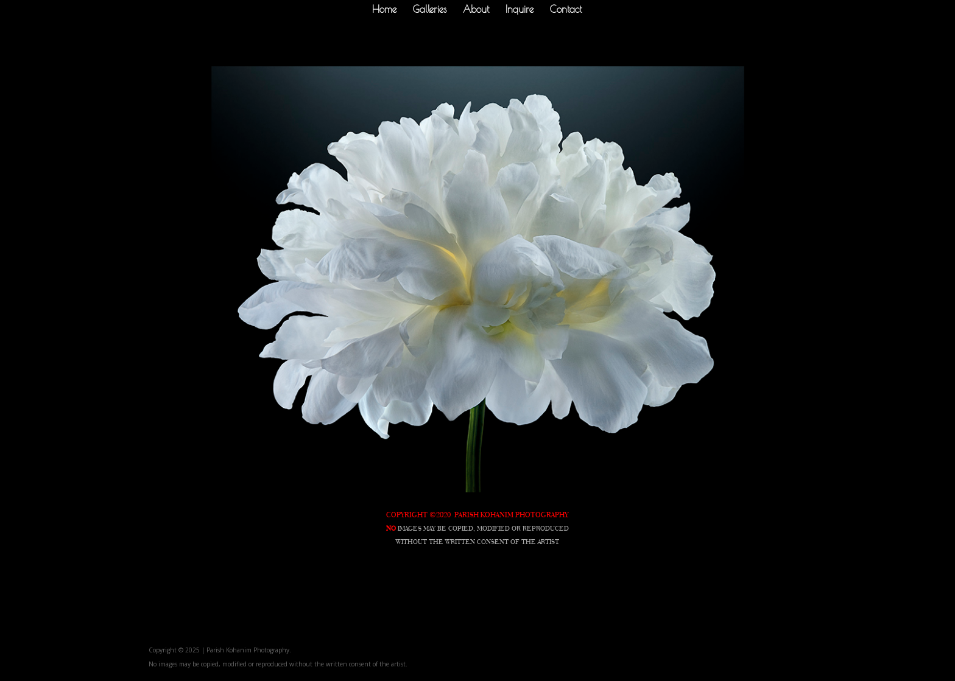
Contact (566, 10)
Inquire (520, 10)
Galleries (429, 10)
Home (384, 10)
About (476, 10)
